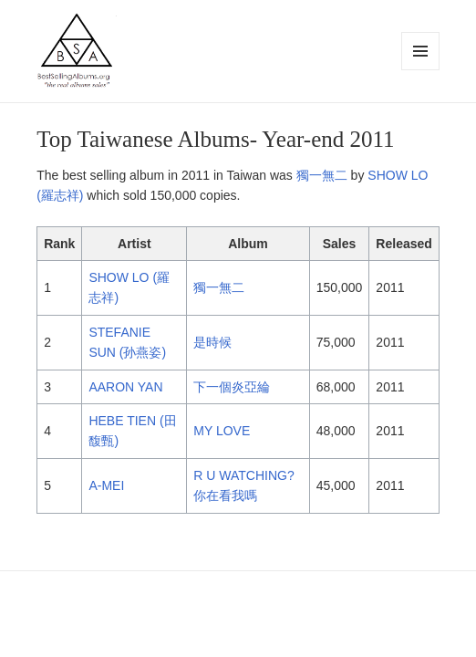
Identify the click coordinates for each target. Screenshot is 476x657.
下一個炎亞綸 (231, 387)
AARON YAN (125, 387)
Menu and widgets (421, 69)
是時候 (212, 342)
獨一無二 (321, 175)
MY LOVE (221, 430)
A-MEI (106, 485)
